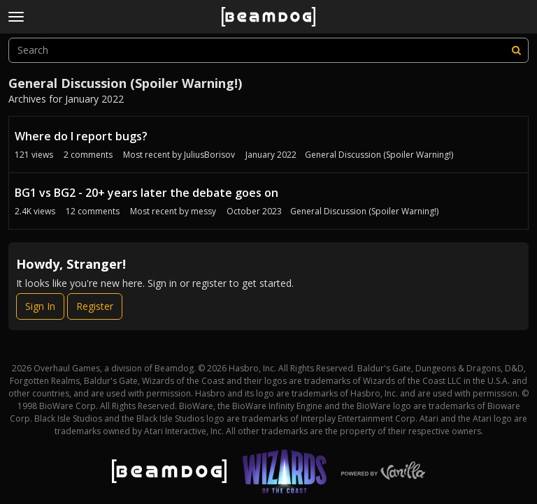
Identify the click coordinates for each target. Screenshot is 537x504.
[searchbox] (268, 50)
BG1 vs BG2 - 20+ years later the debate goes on (146, 192)
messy (203, 211)
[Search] (516, 50)
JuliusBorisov (209, 155)
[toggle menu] (16, 16)
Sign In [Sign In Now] (40, 306)
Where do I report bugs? (81, 136)
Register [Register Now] (94, 306)
